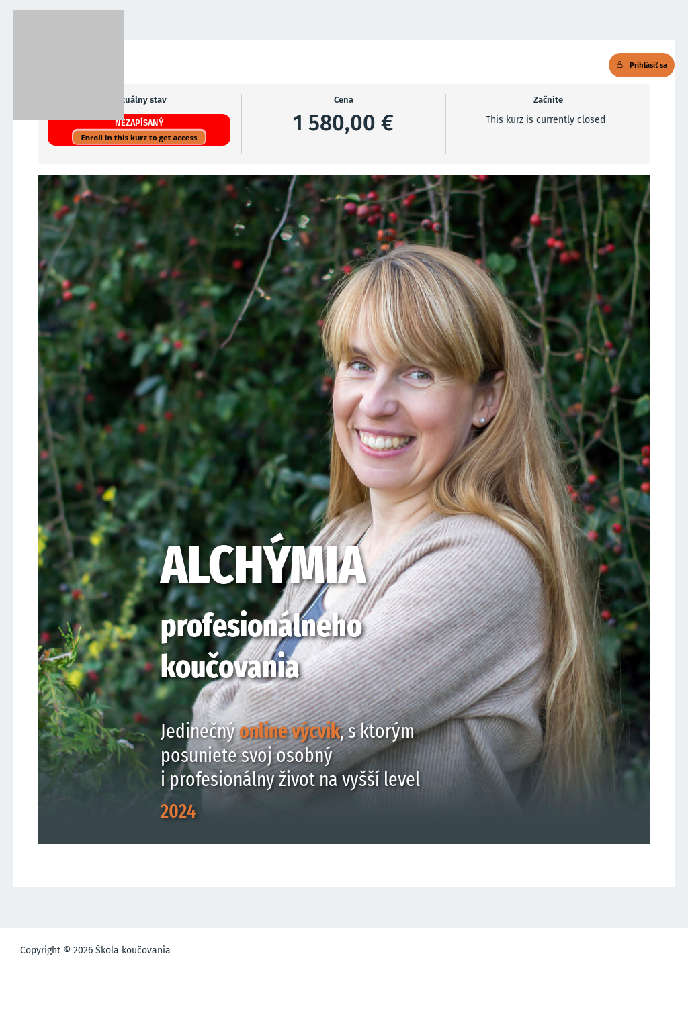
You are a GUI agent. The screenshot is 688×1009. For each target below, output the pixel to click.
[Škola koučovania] (68, 65)
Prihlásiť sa (641, 65)
